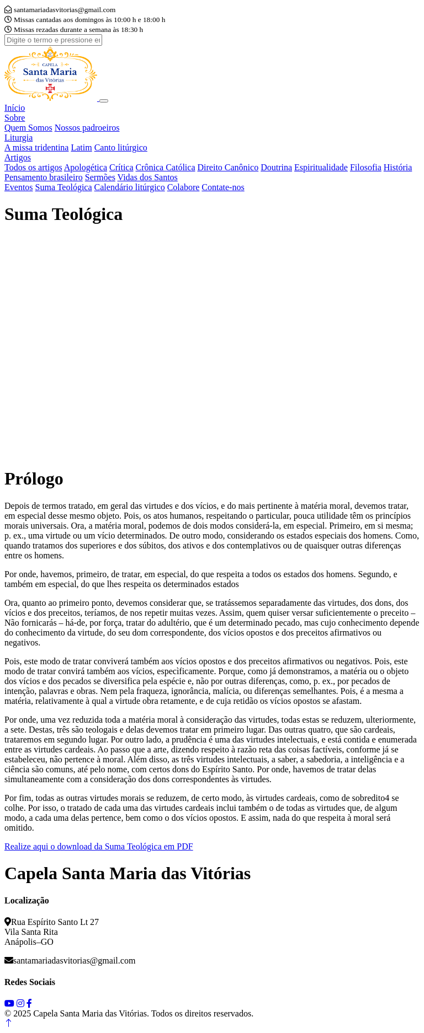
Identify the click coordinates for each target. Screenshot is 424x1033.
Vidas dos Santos (148, 177)
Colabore (183, 187)
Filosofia (365, 167)
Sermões (100, 177)
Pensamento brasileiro (43, 177)
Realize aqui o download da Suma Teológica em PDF (98, 846)
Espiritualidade (321, 167)
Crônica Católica (165, 167)
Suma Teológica (63, 187)
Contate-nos (223, 187)
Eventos (18, 187)
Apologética (85, 167)
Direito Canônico (228, 167)
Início (14, 107)
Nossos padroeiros (87, 127)
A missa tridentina (36, 147)
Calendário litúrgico (129, 187)
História (398, 167)
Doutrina (276, 167)
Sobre (14, 117)
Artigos (17, 157)
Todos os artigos (33, 167)
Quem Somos (28, 127)
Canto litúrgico (120, 147)
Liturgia (18, 137)
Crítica (121, 167)
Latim (81, 147)
